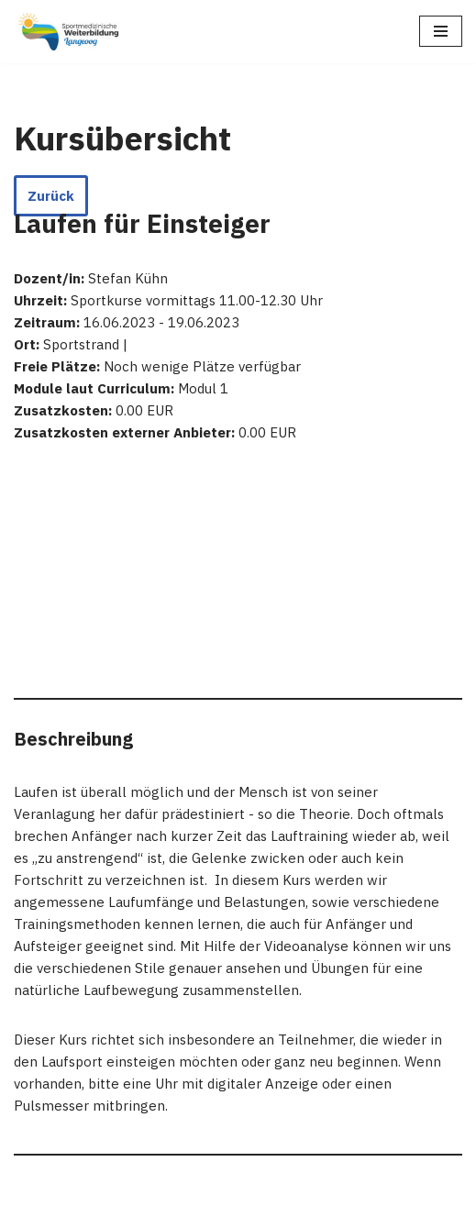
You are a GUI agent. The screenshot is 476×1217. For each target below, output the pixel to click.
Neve (30, 1198)
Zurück (51, 196)
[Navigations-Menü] (440, 31)
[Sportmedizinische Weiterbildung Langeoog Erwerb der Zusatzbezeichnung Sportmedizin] (69, 31)
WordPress (196, 1198)
